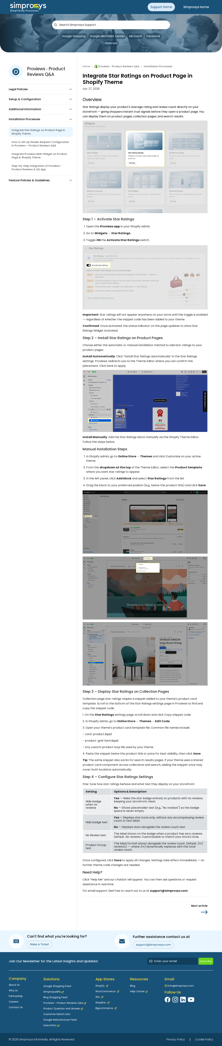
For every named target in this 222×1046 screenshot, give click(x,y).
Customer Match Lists (56, 1014)
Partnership (16, 996)
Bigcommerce (106, 1008)
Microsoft (135, 36)
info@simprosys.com (181, 985)
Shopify (101, 986)
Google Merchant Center (107, 36)
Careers (13, 1001)
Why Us (13, 990)
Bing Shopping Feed (55, 997)
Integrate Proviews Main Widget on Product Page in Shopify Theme (39, 155)
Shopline (102, 1002)
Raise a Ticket (39, 944)
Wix (99, 997)
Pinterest (111, 43)
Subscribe (206, 961)
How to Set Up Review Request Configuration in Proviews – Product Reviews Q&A (40, 143)
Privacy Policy (175, 1039)
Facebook (153, 36)
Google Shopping (74, 36)
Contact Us (16, 1007)
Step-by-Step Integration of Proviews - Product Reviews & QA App (37, 167)
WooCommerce (107, 991)
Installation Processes (158, 66)
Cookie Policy (204, 1039)
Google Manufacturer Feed (60, 1019)
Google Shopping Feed (57, 986)
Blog (132, 985)
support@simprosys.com (153, 945)
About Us (14, 985)
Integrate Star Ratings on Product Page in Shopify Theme (38, 131)
